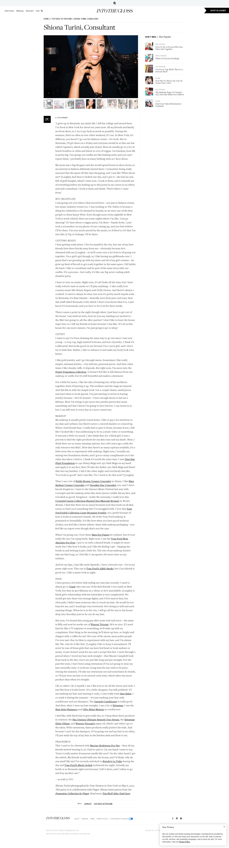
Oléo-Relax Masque (93, 709)
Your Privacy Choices (121, 819)
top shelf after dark (103, 804)
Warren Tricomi (100, 624)
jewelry (87, 804)
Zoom (133, 93)
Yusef (72, 586)
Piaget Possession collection (70, 371)
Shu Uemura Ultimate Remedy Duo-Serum (95, 719)
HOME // (47, 19)
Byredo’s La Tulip (112, 761)
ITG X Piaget (63, 118)
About (76, 819)
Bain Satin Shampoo (66, 709)
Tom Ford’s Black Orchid (78, 765)
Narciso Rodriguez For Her (105, 745)
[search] (42, 11)
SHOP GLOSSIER (218, 10)
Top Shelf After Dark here (116, 793)
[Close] (224, 826)
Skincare (30, 11)
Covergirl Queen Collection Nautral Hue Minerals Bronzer (87, 501)
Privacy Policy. (184, 842)
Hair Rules (125, 693)
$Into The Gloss (58, 818)
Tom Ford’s (99, 568)
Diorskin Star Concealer (103, 485)
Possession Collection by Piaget (72, 793)
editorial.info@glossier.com (69, 830)
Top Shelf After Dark (61, 19)
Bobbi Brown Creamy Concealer (93, 481)
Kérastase (118, 705)
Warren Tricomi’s (85, 723)
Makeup (20, 11)
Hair (38, 11)
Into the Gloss (114, 10)
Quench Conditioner (105, 701)
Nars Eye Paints (100, 534)
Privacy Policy (102, 819)
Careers (84, 819)
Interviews (9, 11)
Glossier (114, 3)
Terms (92, 819)
